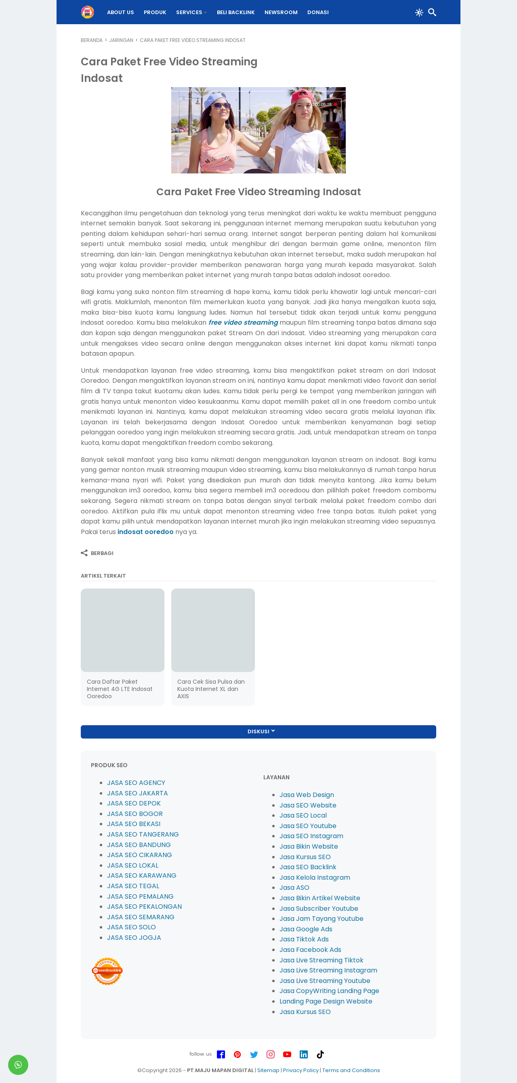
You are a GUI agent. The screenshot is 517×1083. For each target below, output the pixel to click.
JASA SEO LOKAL (132, 865)
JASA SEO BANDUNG (139, 844)
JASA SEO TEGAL (133, 886)
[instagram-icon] (271, 1054)
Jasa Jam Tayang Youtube (322, 918)
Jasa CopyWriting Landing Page (329, 990)
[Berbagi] (97, 553)
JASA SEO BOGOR (135, 813)
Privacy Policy (301, 1070)
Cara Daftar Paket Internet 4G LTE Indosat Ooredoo (120, 689)
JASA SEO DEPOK (134, 803)
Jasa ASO (294, 887)
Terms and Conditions (351, 1070)
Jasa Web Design (307, 794)
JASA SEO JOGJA (134, 937)
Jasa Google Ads (306, 929)
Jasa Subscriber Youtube (319, 908)
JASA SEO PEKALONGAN (144, 906)
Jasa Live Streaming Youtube (325, 980)
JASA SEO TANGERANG (143, 834)
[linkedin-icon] (304, 1054)
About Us (120, 12)
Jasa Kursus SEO (305, 857)
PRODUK (155, 12)
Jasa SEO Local (303, 815)
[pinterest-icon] (237, 1054)
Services (189, 12)
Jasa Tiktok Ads (304, 939)
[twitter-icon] (254, 1054)
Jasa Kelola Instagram (315, 877)
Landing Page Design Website (326, 1001)
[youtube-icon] (287, 1054)
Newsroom (281, 12)
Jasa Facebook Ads (310, 949)
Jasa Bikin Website (309, 846)
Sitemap (268, 1070)
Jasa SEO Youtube (308, 826)
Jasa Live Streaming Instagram (328, 970)
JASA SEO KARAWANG (142, 875)
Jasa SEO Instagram (311, 836)
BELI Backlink (236, 12)
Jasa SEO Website (308, 805)
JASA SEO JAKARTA (137, 793)
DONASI (318, 12)
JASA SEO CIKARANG (139, 855)
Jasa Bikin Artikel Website (320, 898)
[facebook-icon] (221, 1054)
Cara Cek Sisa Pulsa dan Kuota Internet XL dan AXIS (211, 689)
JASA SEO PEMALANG (140, 896)
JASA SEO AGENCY (136, 782)
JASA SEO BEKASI (133, 823)
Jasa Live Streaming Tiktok (322, 960)
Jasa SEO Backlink (308, 867)
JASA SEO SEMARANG (140, 917)
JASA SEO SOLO (131, 927)
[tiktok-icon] (320, 1054)
